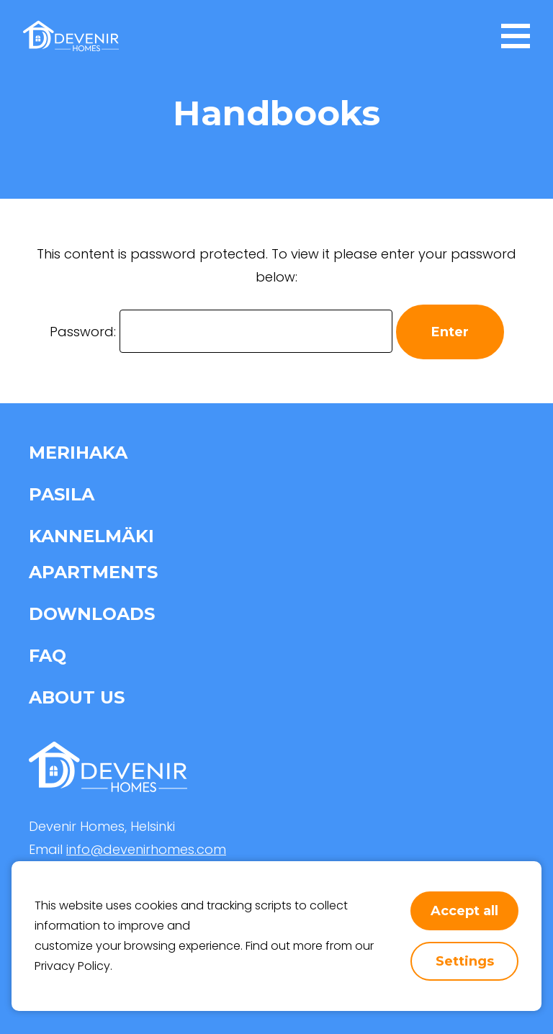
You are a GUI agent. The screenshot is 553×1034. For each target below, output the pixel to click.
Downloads (92, 613)
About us (77, 697)
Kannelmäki (91, 536)
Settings (465, 961)
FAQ (47, 655)
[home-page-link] (71, 36)
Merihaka (78, 452)
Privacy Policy (72, 966)
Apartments (93, 572)
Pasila (61, 494)
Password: (221, 332)
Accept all (464, 911)
